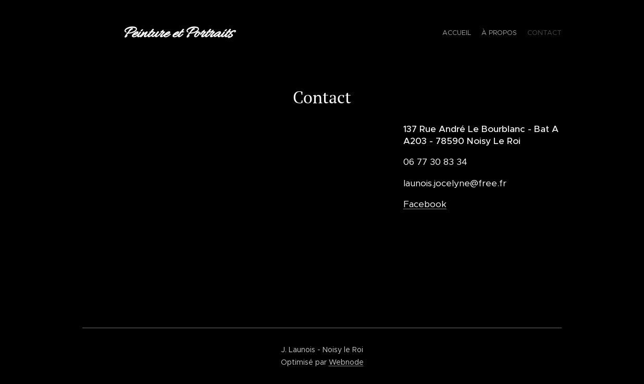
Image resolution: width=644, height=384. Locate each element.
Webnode (346, 362)
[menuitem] (542, 34)
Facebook (425, 203)
